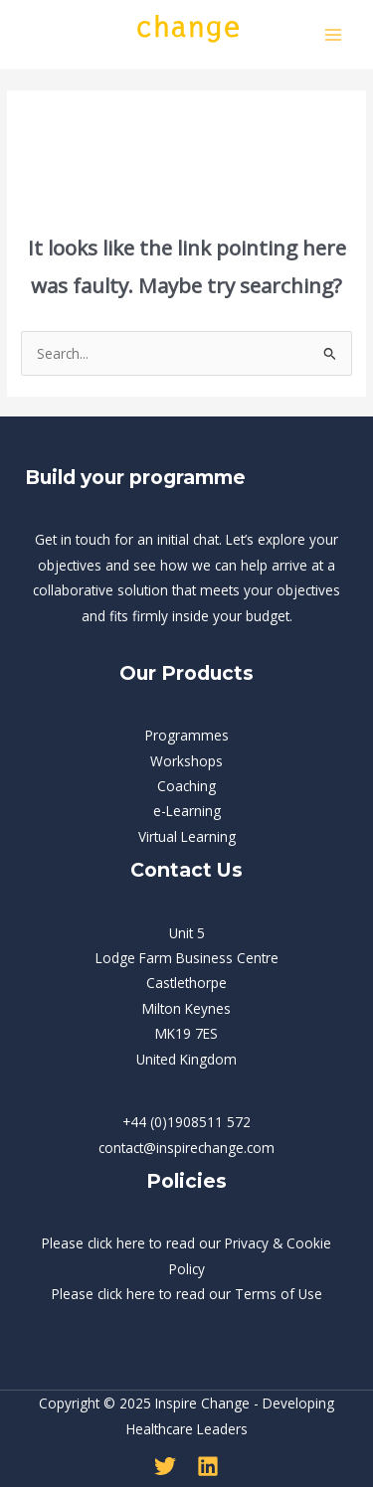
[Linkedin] (208, 1466)
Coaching (186, 785)
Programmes (187, 735)
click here (116, 1243)
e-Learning (187, 810)
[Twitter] (165, 1466)
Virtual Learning (187, 836)
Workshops (186, 760)
